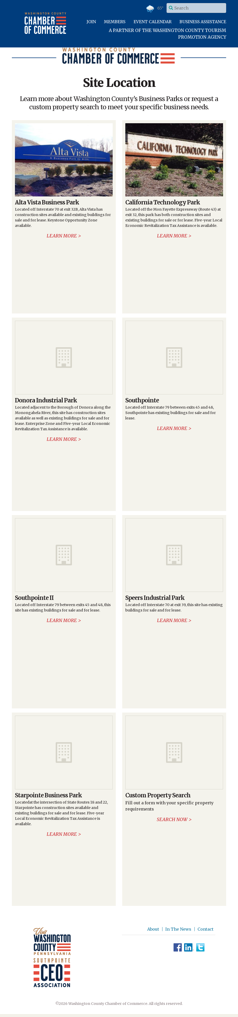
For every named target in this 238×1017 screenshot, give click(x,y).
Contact (206, 929)
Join (91, 21)
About (153, 929)
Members (114, 21)
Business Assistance (202, 21)
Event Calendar (152, 21)
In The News (178, 929)
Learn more (62, 236)
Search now (172, 819)
